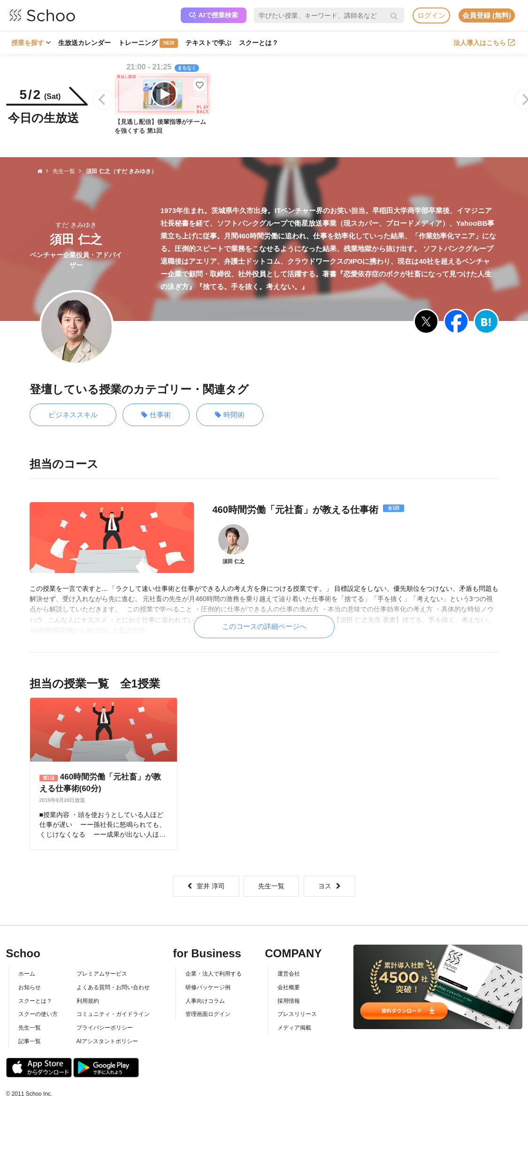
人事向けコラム (205, 1001)
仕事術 (156, 415)
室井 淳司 (206, 886)
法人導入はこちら (484, 42)
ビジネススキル (73, 415)
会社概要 (288, 987)
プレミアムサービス (102, 973)
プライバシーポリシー (105, 1027)
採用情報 (288, 1001)
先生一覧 (271, 886)
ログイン (431, 15)
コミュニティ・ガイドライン (113, 1014)
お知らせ (29, 987)
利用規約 (88, 1001)
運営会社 (288, 973)
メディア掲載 (294, 1027)
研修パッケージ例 (207, 987)
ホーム (26, 973)
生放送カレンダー (84, 42)
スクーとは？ (258, 42)
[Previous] (102, 99)
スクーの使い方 (38, 1014)
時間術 (230, 415)
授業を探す (31, 42)
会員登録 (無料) (486, 15)
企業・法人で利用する (213, 973)
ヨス (329, 886)
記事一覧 (29, 1041)
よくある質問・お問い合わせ (113, 987)
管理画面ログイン (207, 1014)
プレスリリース (297, 1014)
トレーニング (148, 43)
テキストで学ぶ (208, 42)
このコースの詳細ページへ (264, 626)
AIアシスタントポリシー (107, 1041)
